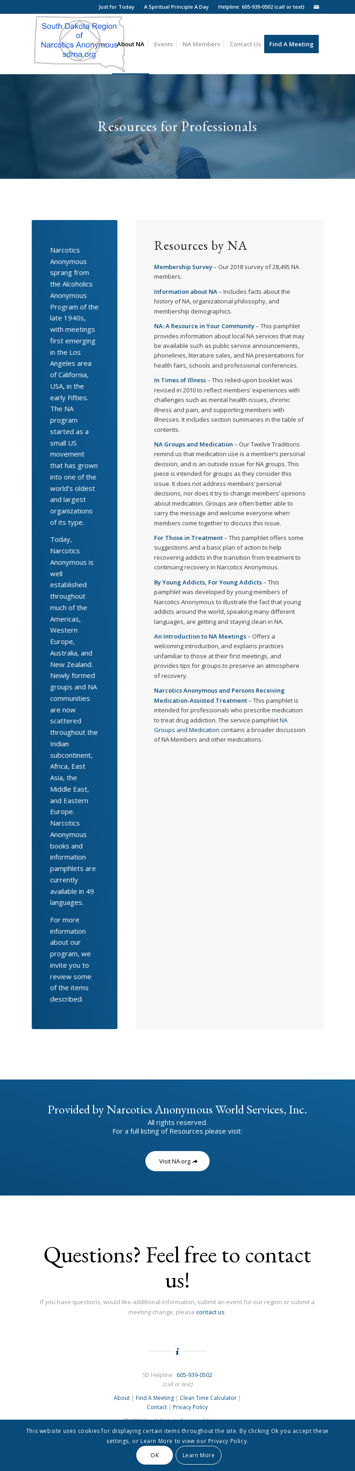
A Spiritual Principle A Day (176, 6)
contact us (210, 1312)
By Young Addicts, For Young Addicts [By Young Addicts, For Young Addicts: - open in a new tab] (208, 582)
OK (154, 1455)
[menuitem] (116, 7)
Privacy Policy (190, 1407)
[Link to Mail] (316, 7)
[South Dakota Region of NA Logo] (79, 44)
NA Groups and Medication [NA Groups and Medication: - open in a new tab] (194, 444)
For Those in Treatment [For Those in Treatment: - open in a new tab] (189, 538)
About (122, 1398)
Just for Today (116, 6)
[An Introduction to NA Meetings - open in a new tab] (201, 636)
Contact (157, 1407)
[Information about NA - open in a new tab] (186, 291)
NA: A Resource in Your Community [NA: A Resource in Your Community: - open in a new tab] (205, 326)
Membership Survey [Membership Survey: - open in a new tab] (184, 267)
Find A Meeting (155, 1398)
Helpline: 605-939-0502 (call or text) (261, 6)
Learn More (199, 1455)
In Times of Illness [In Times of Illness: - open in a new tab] (180, 380)
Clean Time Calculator (208, 1398)
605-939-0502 (194, 1375)
